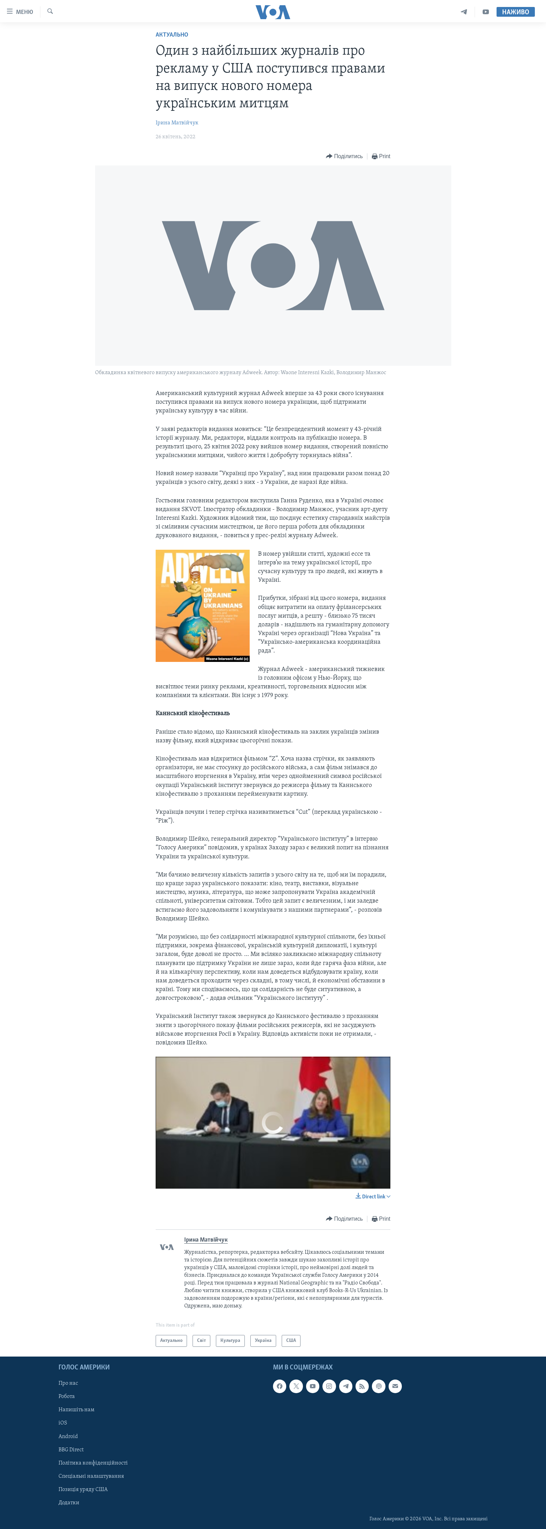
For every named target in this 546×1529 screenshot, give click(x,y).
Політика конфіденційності (93, 1463)
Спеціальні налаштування (91, 1476)
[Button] (344, 156)
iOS (62, 1423)
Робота (66, 1396)
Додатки (68, 1503)
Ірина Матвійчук (177, 123)
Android (68, 1436)
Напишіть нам (76, 1410)
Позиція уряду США (83, 1489)
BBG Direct (71, 1450)
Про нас (68, 1383)
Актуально (172, 35)
